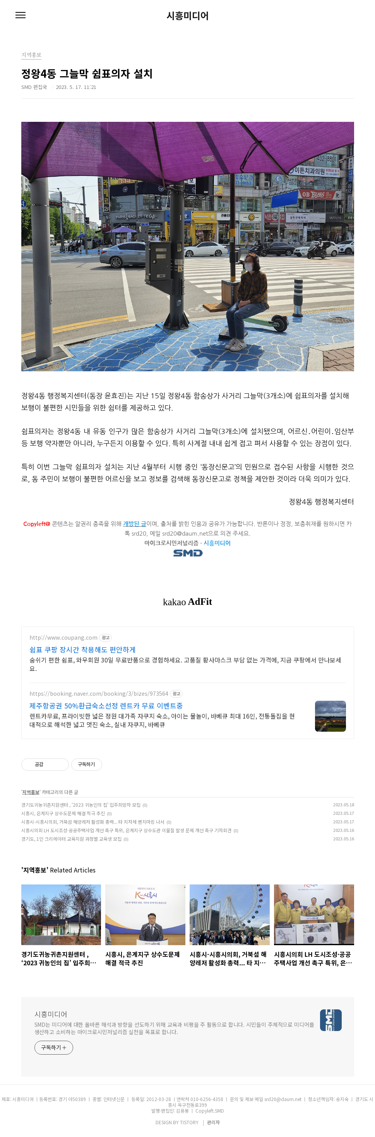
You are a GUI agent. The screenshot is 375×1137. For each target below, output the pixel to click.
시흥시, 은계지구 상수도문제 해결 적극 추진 (63, 813)
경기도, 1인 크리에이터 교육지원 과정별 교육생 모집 (71, 838)
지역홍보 (30, 792)
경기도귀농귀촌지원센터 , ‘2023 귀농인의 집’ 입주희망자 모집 (80, 804)
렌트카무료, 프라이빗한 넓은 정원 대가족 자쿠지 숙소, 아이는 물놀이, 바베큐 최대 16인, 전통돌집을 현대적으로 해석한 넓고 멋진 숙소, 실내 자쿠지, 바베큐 (162, 720)
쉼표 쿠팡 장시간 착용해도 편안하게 (82, 649)
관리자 (213, 1122)
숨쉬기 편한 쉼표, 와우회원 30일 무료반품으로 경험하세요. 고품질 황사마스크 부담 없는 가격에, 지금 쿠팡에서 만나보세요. (185, 664)
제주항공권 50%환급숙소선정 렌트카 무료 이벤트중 (106, 705)
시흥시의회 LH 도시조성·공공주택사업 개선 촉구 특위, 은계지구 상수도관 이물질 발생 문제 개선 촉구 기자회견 (126, 830)
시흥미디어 (187, 15)
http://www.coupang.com (63, 637)
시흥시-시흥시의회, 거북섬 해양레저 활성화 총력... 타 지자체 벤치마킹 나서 (92, 821)
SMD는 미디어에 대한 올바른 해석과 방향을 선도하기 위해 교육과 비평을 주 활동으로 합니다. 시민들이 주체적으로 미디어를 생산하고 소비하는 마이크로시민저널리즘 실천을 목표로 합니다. (174, 1028)
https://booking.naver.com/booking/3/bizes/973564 (98, 693)
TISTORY (189, 1122)
